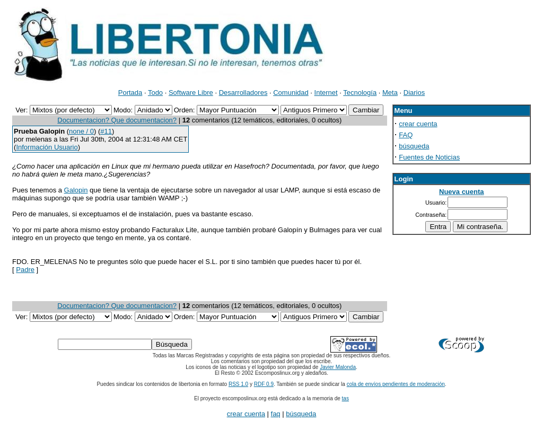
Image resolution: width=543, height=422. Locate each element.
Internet (326, 92)
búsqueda (414, 146)
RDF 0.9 (264, 384)
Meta (390, 92)
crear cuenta (418, 124)
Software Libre (191, 92)
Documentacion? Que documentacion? (117, 120)
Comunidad (291, 92)
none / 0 (81, 131)
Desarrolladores (243, 92)
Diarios (414, 92)
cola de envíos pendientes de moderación (396, 384)
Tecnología (359, 92)
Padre (25, 270)
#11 (106, 131)
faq (276, 414)
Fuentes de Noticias (429, 157)
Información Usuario (46, 147)
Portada (130, 92)
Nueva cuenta (461, 192)
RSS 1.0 (238, 384)
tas (345, 398)
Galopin (76, 190)
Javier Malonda (338, 367)
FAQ (406, 135)
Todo (155, 92)
